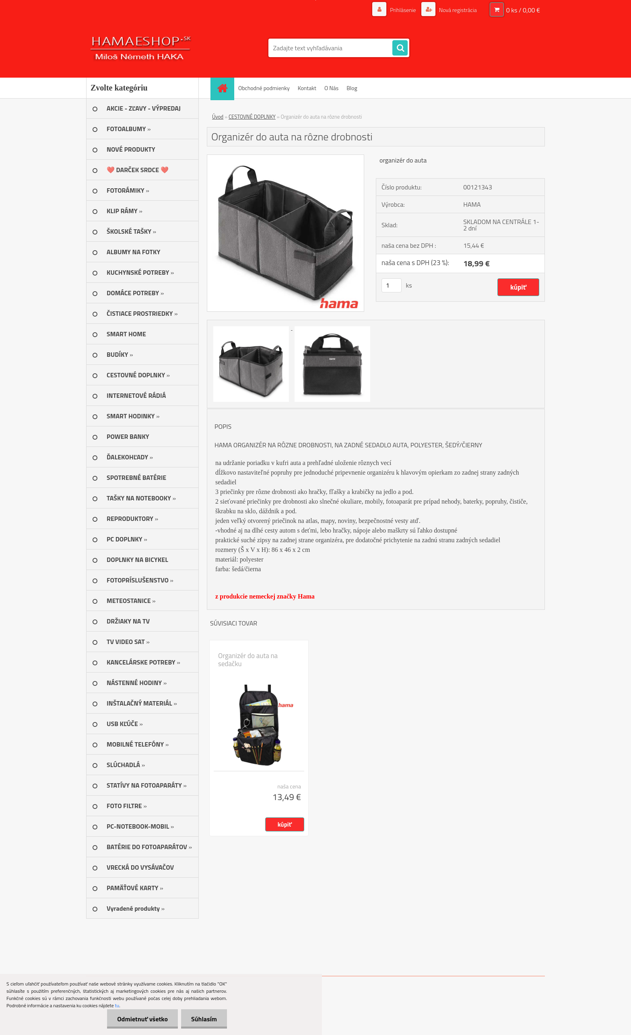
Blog (351, 88)
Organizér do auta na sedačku (248, 660)
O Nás (331, 88)
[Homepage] (225, 88)
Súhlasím (204, 1019)
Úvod (217, 117)
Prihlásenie (403, 10)
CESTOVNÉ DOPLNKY (252, 117)
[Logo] (141, 48)
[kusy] (391, 285)
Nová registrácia (457, 10)
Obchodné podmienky (264, 88)
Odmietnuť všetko (142, 1019)
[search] (400, 48)
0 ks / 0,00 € (523, 10)
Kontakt (307, 88)
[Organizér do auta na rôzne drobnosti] (285, 158)
